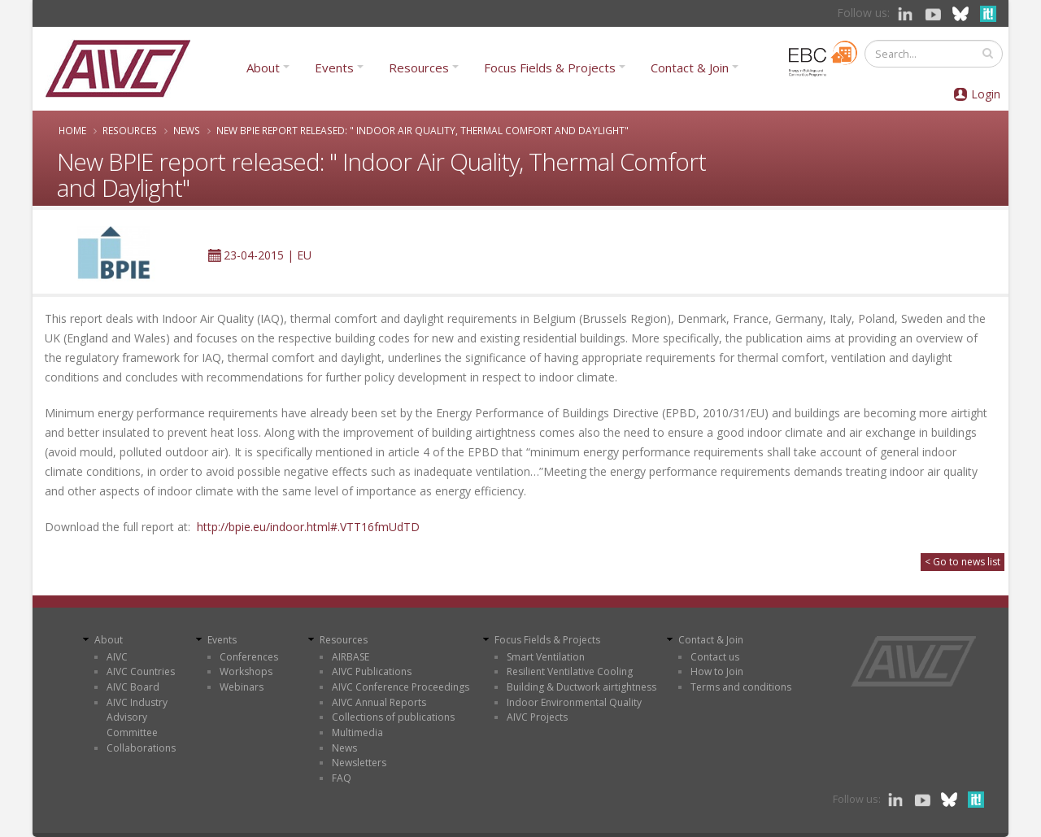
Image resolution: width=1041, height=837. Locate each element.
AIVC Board (133, 687)
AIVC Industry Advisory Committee (137, 717)
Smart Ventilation (546, 657)
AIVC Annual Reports (379, 702)
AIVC (117, 657)
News (186, 130)
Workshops (246, 671)
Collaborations (141, 748)
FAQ (341, 778)
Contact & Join (690, 67)
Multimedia (357, 732)
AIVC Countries (141, 671)
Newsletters (359, 762)
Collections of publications (393, 717)
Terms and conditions (740, 687)
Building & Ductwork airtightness (581, 687)
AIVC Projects (537, 717)
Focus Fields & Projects (550, 67)
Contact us (714, 657)
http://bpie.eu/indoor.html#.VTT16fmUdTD (308, 526)
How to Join (716, 671)
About (263, 67)
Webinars (242, 687)
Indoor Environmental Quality (574, 702)
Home (72, 130)
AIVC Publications (372, 671)
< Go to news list (962, 562)
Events (334, 67)
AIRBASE (350, 657)
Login (985, 94)
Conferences (249, 657)
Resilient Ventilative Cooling (570, 671)
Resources (419, 67)
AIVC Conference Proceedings (400, 687)
